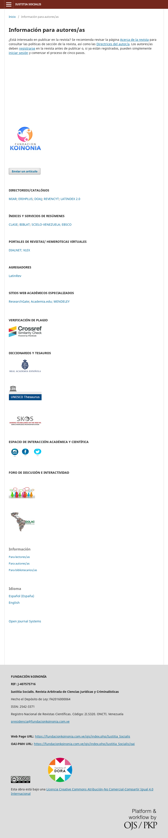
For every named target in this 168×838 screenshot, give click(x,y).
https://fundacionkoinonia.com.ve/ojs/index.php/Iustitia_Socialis (82, 736)
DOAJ (38, 199)
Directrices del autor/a (113, 44)
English (14, 602)
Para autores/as (19, 563)
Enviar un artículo (24, 171)
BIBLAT (24, 224)
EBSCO (67, 224)
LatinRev (15, 276)
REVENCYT (51, 199)
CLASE (13, 224)
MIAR (13, 199)
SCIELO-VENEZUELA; (46, 224)
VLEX (26, 250)
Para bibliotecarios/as (23, 570)
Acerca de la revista (134, 40)
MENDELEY (62, 301)
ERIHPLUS (25, 199)
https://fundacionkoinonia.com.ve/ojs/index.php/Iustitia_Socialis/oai (84, 744)
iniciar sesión (18, 53)
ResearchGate (19, 301)
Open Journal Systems (25, 621)
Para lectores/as (19, 557)
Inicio (12, 17)
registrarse (27, 48)
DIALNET (15, 250)
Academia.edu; (42, 301)
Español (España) (21, 596)
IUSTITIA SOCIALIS (28, 4)
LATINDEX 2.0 (70, 199)
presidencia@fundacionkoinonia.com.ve (40, 721)
